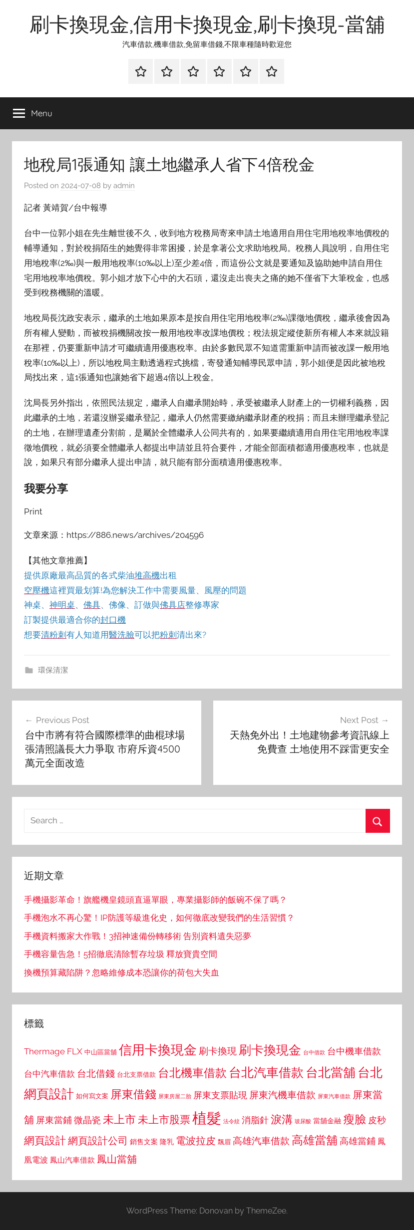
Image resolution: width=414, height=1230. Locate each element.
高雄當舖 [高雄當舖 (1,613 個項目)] (315, 1140)
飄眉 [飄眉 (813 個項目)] (224, 1142)
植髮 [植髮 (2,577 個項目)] (206, 1118)
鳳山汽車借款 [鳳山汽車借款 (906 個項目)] (72, 1160)
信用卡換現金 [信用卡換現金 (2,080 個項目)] (158, 1049)
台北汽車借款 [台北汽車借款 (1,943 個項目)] (266, 1072)
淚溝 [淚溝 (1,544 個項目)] (282, 1119)
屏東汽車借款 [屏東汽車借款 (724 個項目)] (334, 1096)
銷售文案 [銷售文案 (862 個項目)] (144, 1142)
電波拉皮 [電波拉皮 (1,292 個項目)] (196, 1141)
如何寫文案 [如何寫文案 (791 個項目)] (92, 1096)
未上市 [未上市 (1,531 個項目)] (119, 1119)
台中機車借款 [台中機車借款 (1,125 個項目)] (354, 1051)
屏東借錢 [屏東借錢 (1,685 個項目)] (133, 1094)
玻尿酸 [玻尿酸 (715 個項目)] (303, 1121)
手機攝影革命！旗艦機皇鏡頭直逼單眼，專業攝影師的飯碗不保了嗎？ (155, 900)
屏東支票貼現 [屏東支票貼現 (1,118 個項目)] (220, 1095)
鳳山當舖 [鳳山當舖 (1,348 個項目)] (117, 1159)
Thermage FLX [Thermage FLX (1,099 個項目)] (53, 1051)
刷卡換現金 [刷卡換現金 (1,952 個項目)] (270, 1049)
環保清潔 (53, 670)
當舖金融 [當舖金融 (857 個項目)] (327, 1121)
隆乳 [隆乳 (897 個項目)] (167, 1142)
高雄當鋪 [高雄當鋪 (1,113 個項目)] (358, 1141)
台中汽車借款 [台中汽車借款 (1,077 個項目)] (49, 1074)
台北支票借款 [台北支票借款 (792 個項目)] (136, 1074)
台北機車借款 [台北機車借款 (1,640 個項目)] (192, 1072)
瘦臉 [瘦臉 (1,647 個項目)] (354, 1119)
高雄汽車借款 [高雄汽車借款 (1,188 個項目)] (261, 1141)
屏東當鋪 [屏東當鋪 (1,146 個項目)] (54, 1120)
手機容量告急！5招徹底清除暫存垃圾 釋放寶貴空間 (120, 954)
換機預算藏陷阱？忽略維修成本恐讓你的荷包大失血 (121, 973)
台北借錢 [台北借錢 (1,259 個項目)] (96, 1073)
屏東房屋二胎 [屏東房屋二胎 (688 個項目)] (174, 1096)
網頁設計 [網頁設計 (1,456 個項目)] (45, 1140)
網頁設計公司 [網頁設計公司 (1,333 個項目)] (98, 1141)
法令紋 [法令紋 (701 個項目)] (231, 1121)
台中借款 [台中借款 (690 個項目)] (314, 1052)
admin (124, 185)
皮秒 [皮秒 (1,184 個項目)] (377, 1120)
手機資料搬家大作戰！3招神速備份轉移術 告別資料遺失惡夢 (137, 936)
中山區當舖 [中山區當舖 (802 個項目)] (100, 1052)
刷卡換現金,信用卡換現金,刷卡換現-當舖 (207, 23)
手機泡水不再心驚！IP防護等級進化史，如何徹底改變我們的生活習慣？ (159, 918)
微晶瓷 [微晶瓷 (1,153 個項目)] (87, 1120)
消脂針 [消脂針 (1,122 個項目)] (255, 1120)
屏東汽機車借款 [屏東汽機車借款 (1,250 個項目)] (282, 1094)
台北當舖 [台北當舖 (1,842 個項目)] (331, 1072)
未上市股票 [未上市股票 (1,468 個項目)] (164, 1119)
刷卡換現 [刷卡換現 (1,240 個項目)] (218, 1050)
